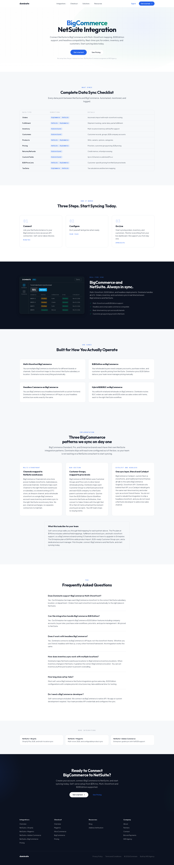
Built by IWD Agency (147, 856)
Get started (147, 4)
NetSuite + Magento (27, 831)
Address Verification (96, 828)
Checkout (74, 4)
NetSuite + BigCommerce (29, 839)
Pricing (22, 843)
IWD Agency (127, 839)
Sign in (133, 4)
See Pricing (96, 52)
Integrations (62, 4)
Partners (126, 828)
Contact (126, 831)
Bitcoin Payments (129, 835)
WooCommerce (60, 831)
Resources (98, 4)
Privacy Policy (98, 856)
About (125, 824)
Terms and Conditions (113, 856)
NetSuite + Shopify (26, 828)
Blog (90, 824)
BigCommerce (59, 835)
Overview (23, 824)
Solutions (87, 4)
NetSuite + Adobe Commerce (30, 835)
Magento (57, 828)
